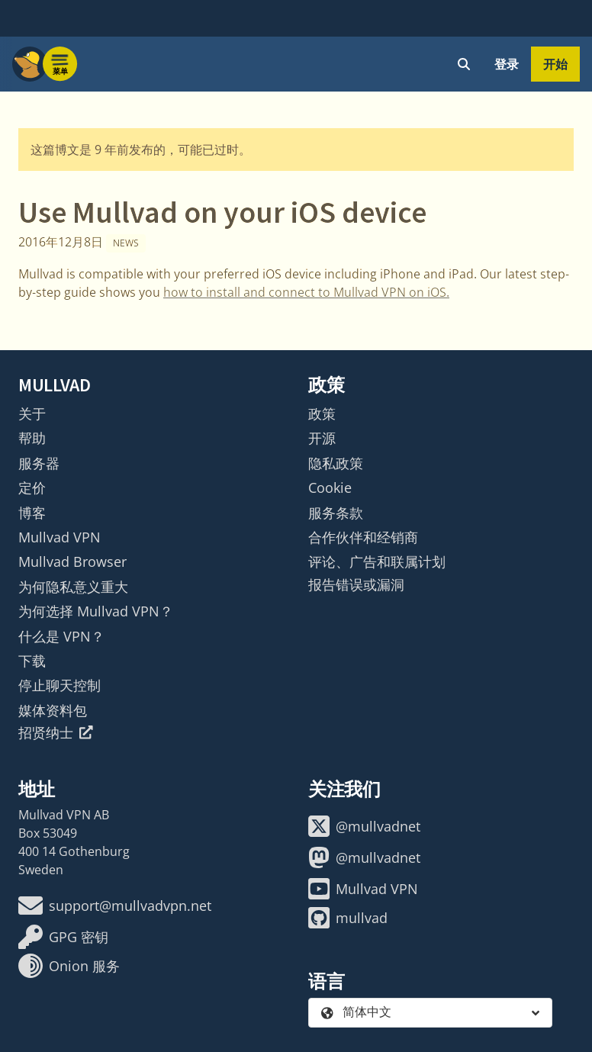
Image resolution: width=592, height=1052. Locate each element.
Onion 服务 (69, 966)
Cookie (330, 487)
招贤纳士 (55, 732)
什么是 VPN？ (61, 636)
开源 (322, 438)
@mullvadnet (364, 826)
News (126, 242)
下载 (32, 660)
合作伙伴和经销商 (363, 537)
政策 (322, 413)
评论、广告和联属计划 (377, 561)
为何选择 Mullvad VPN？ (95, 611)
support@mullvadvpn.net (114, 905)
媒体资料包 (52, 710)
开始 (555, 64)
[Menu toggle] (60, 64)
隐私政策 (335, 463)
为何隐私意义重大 (73, 586)
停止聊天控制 (59, 685)
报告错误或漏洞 (356, 584)
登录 (506, 64)
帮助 (32, 438)
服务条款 (335, 512)
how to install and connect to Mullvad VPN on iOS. (306, 292)
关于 (32, 413)
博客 (32, 512)
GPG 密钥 (63, 937)
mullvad (348, 918)
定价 (32, 487)
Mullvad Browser (72, 561)
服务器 (39, 463)
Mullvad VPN (59, 537)
